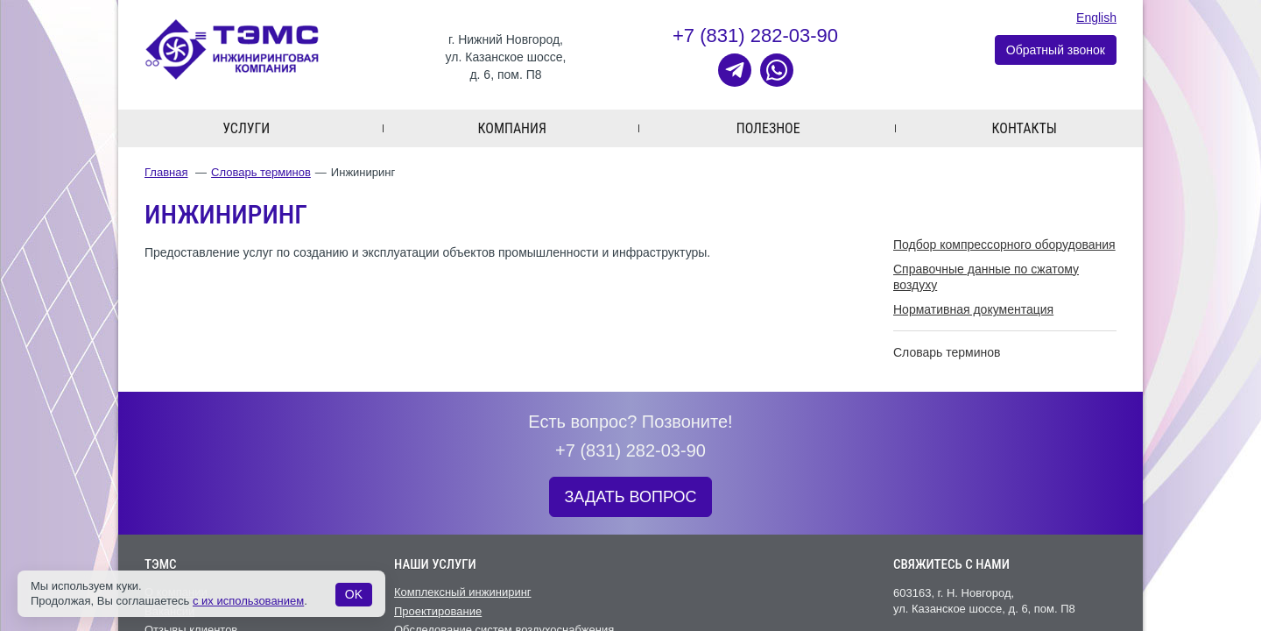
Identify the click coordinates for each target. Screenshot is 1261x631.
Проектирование (438, 611)
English (1096, 18)
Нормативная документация (973, 309)
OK (354, 594)
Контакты (1024, 128)
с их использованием (248, 600)
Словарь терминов (261, 172)
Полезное (768, 128)
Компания (512, 128)
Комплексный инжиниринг (463, 592)
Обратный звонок (1055, 50)
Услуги (246, 128)
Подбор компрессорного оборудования (1004, 245)
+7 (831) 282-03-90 (755, 35)
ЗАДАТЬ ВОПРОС (630, 497)
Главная (165, 172)
